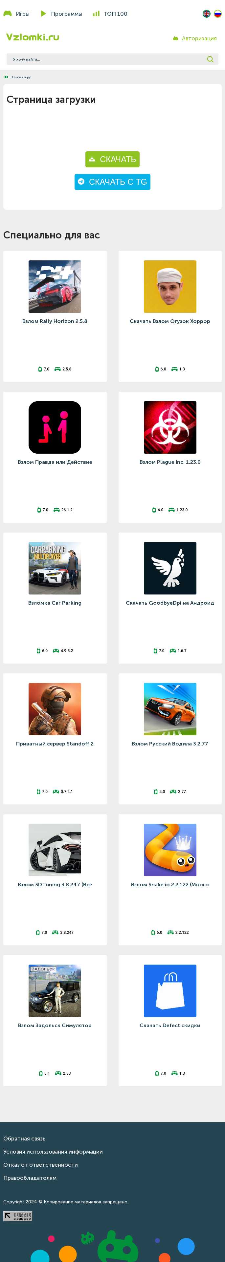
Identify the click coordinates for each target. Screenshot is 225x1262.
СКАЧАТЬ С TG (112, 181)
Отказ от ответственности (40, 1164)
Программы (66, 13)
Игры (23, 13)
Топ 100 (115, 13)
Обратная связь (24, 1138)
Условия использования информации (53, 1151)
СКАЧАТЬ (112, 159)
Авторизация (199, 38)
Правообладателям (29, 1178)
